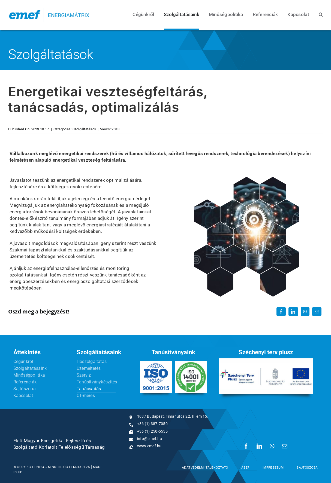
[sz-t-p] (266, 360)
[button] (321, 15)
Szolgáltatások (85, 129)
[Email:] (317, 312)
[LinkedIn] (293, 312)
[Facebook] (281, 312)
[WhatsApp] (305, 312)
